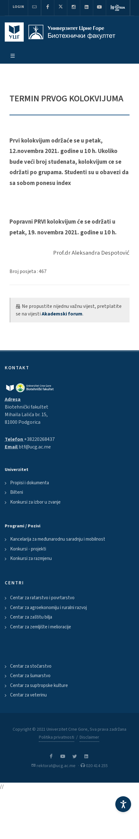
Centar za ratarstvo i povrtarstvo (42, 597)
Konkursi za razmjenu (31, 558)
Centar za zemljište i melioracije (40, 627)
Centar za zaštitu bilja (31, 617)
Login (18, 7)
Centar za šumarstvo (30, 675)
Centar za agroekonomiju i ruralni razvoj (48, 607)
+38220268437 (39, 439)
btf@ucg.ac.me (35, 446)
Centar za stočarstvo (30, 666)
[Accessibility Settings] (123, 804)
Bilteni (16, 492)
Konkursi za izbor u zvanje (35, 502)
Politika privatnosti (56, 737)
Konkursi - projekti (28, 549)
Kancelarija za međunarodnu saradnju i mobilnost (57, 539)
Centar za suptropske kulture (39, 685)
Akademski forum (62, 313)
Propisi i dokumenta (29, 483)
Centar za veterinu (28, 695)
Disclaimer (89, 737)
